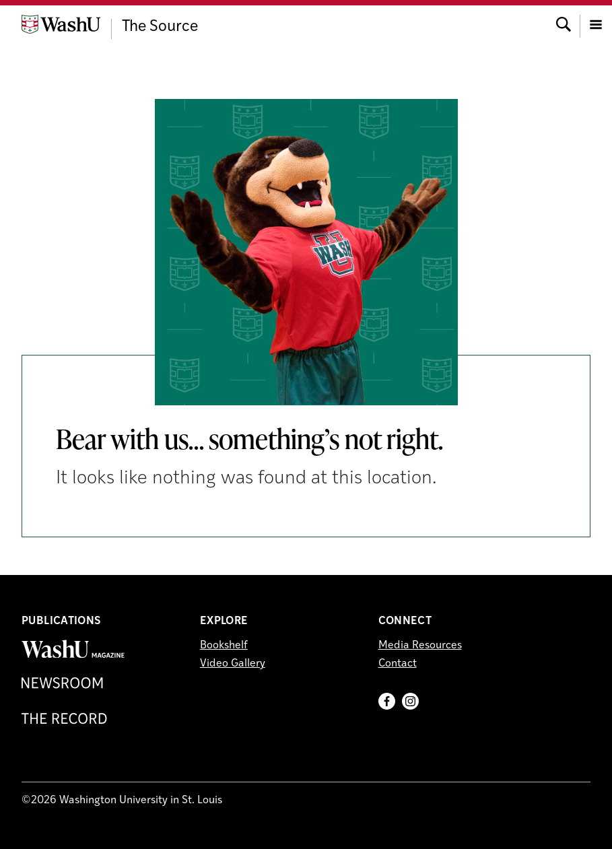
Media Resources (420, 645)
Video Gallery (232, 663)
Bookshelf (224, 645)
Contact (397, 663)
